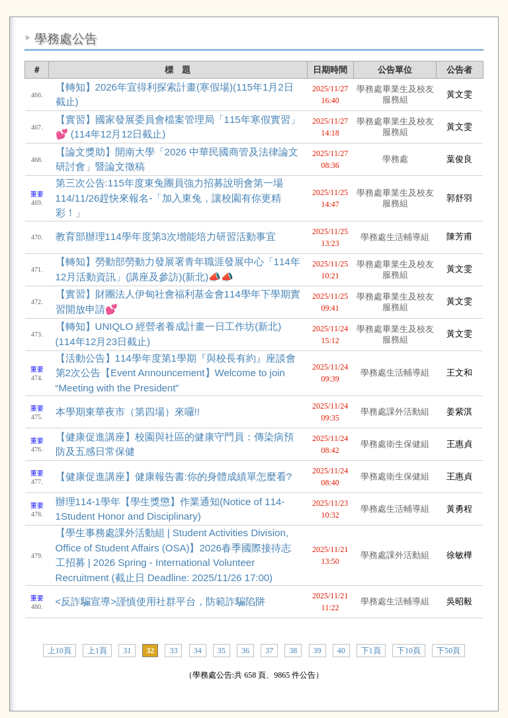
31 (127, 650)
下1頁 (371, 650)
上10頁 (59, 650)
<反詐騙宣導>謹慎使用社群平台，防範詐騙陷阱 (161, 601)
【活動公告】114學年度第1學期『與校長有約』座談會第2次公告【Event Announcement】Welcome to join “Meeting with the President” (176, 372)
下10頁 (409, 650)
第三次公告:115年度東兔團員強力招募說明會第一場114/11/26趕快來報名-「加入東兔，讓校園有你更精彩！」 (169, 197)
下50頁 (448, 650)
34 (198, 650)
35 (222, 650)
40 (341, 650)
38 (293, 650)
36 (245, 650)
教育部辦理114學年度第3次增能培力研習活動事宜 (166, 236)
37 (269, 650)
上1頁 (97, 650)
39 (317, 650)
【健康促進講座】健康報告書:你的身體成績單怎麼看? (174, 476)
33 (173, 650)
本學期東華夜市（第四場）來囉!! (128, 411)
